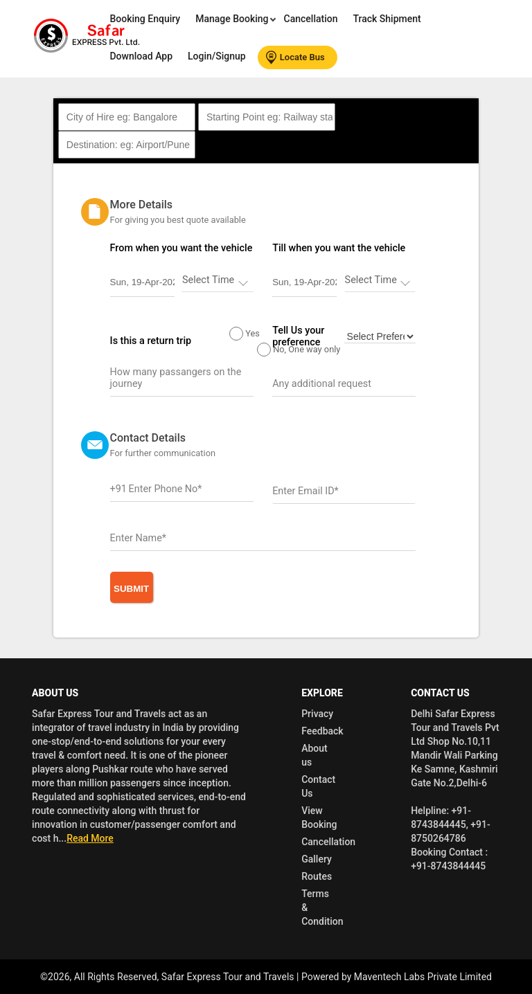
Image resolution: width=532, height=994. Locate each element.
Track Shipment (386, 18)
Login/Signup (217, 56)
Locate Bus (295, 57)
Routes (316, 876)
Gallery (316, 859)
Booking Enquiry (144, 18)
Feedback (322, 731)
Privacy (317, 713)
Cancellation (311, 18)
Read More (90, 838)
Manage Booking (233, 18)
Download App (140, 56)
